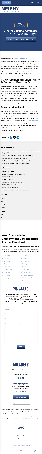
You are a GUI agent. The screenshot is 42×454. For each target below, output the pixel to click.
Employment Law (7, 177)
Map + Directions (21, 391)
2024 (3, 204)
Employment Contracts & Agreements (13, 174)
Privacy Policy (21, 436)
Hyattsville (7, 275)
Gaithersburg (8, 267)
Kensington (7, 278)
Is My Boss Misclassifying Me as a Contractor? (16, 161)
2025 (3, 201)
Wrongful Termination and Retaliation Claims (15, 190)
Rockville (26, 269)
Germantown (8, 269)
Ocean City (27, 261)
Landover (7, 281)
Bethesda (7, 261)
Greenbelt (7, 272)
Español (6, 2)
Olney (25, 264)
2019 (3, 214)
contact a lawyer (33, 121)
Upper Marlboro (28, 275)
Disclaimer (21, 433)
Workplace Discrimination (10, 187)
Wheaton (26, 281)
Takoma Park (27, 272)
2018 (3, 217)
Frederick (7, 264)
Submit (20, 347)
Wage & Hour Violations (21, 58)
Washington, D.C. (29, 278)
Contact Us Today (21, 397)
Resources (21, 439)
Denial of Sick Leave (8, 171)
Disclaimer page (35, 418)
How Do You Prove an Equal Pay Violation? (15, 158)
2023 (3, 208)
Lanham (26, 255)
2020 (3, 211)
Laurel (25, 258)
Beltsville (6, 258)
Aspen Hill (7, 255)
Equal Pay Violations (8, 179)
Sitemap (21, 442)
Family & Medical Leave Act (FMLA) (12, 182)
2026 (3, 198)
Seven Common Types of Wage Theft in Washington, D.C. (19, 155)
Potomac (26, 267)
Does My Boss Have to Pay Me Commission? (15, 163)
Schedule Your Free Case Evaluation (21, 39)
